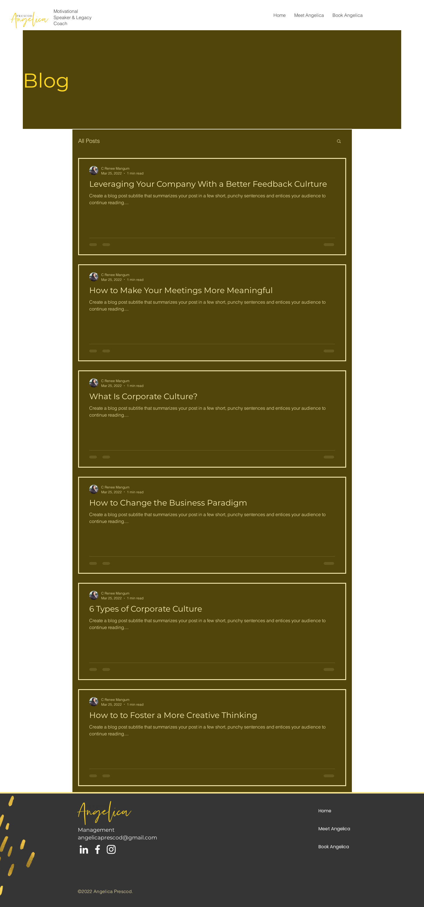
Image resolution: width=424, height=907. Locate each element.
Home (324, 810)
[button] (339, 142)
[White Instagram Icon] (111, 849)
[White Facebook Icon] (98, 849)
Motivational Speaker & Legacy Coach (73, 17)
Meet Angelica (334, 828)
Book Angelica (333, 846)
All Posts (89, 140)
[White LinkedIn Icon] (84, 849)
